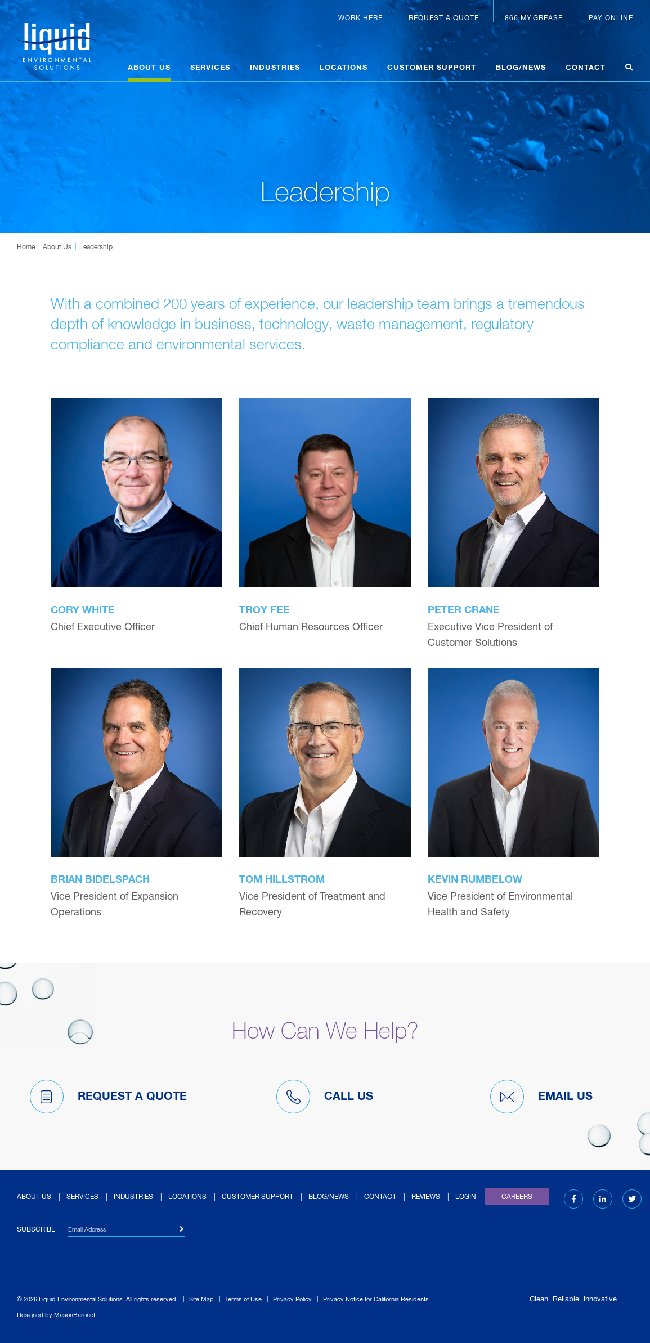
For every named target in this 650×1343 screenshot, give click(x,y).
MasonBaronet (74, 1315)
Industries (275, 67)
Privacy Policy (292, 1299)
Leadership (96, 247)
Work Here (360, 18)
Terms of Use (243, 1299)
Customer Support (431, 67)
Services (210, 67)
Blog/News (521, 67)
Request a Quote (444, 18)
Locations (343, 67)
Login (465, 1197)
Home (26, 247)
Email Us (541, 1096)
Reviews (425, 1197)
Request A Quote (108, 1096)
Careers (516, 1197)
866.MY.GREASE (534, 18)
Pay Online (611, 18)
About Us (149, 67)
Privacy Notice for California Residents (376, 1299)
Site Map (201, 1299)
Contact (586, 67)
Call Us (324, 1096)
